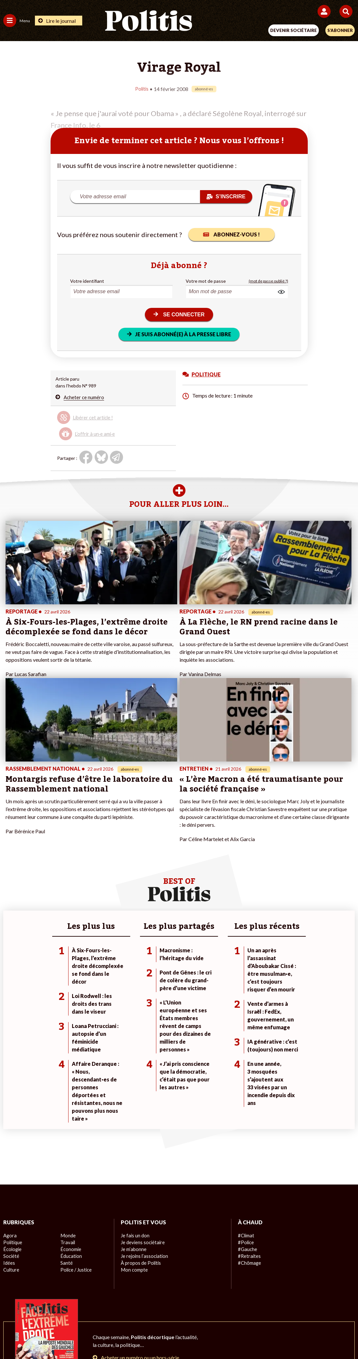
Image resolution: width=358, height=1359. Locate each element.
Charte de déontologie (133, 1313)
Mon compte (134, 1138)
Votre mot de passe (206, 280)
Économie (70, 1117)
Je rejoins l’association (143, 1124)
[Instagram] (155, 1336)
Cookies (309, 1313)
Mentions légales (80, 1313)
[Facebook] (94, 1336)
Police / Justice (75, 1138)
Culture (11, 1138)
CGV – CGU (180, 1313)
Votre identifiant (87, 280)
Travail (67, 1110)
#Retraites (249, 1124)
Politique (12, 1110)
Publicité (281, 1313)
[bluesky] (114, 1336)
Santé (66, 1131)
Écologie (12, 1117)
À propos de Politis (140, 1131)
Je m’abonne (133, 1117)
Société (11, 1124)
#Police (245, 1110)
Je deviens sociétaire (142, 1110)
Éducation (70, 1124)
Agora (9, 1104)
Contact (44, 1313)
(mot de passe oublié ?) (268, 280)
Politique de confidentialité (232, 1313)
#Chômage (249, 1131)
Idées (9, 1131)
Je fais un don (134, 1104)
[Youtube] (134, 1336)
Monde (67, 1104)
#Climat (246, 1104)
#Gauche (247, 1117)
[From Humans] (174, 1336)
